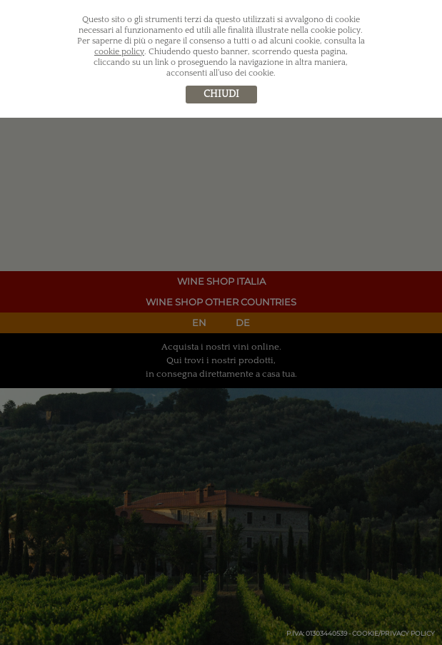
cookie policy (119, 51)
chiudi (221, 94)
